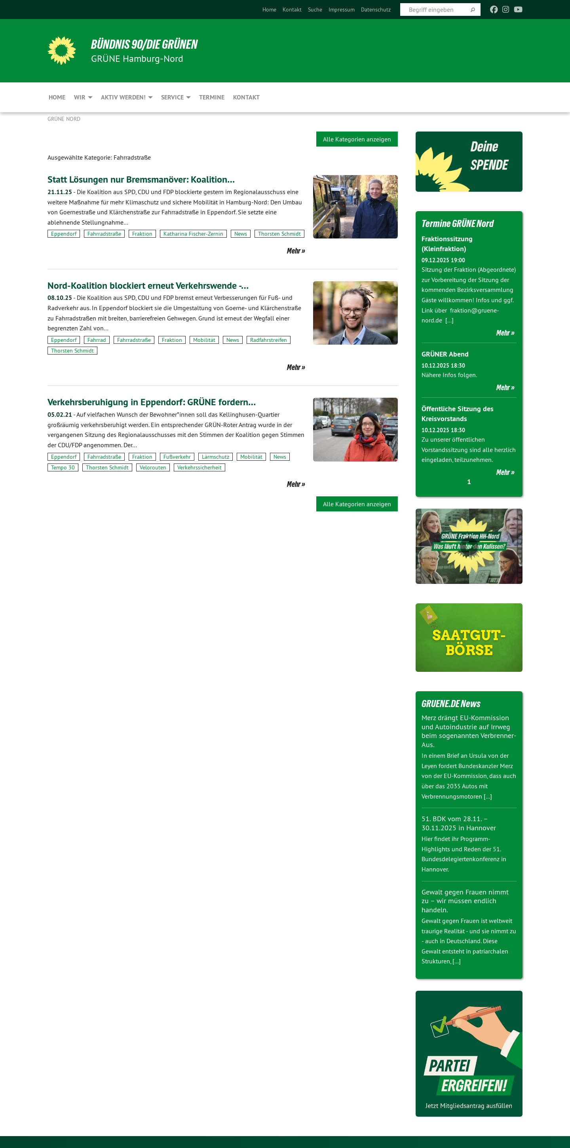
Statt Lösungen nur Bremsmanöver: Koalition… (141, 179)
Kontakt (292, 9)
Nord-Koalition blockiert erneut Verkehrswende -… (148, 285)
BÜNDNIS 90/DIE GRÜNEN (145, 44)
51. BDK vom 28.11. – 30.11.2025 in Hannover (459, 823)
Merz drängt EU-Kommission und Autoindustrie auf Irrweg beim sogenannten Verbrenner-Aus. (469, 731)
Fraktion (142, 233)
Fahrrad (96, 339)
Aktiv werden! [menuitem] (123, 97)
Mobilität (204, 339)
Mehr (293, 250)
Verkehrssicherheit (199, 467)
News (240, 233)
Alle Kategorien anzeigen (357, 139)
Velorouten (153, 467)
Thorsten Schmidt (279, 233)
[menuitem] (269, 9)
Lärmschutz (215, 456)
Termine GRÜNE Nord (458, 223)
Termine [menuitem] (211, 97)
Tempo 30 (63, 467)
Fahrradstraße (104, 233)
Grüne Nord (64, 118)
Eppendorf (63, 233)
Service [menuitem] (172, 97)
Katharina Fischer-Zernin (193, 233)
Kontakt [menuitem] (246, 97)
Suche (315, 9)
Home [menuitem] (57, 97)
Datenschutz (376, 9)
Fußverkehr (177, 456)
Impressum (342, 9)
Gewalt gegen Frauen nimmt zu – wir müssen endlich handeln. (465, 900)
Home (269, 9)
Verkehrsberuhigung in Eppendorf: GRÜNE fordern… (152, 401)
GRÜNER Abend (445, 354)
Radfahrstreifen (268, 339)
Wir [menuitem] (80, 97)
